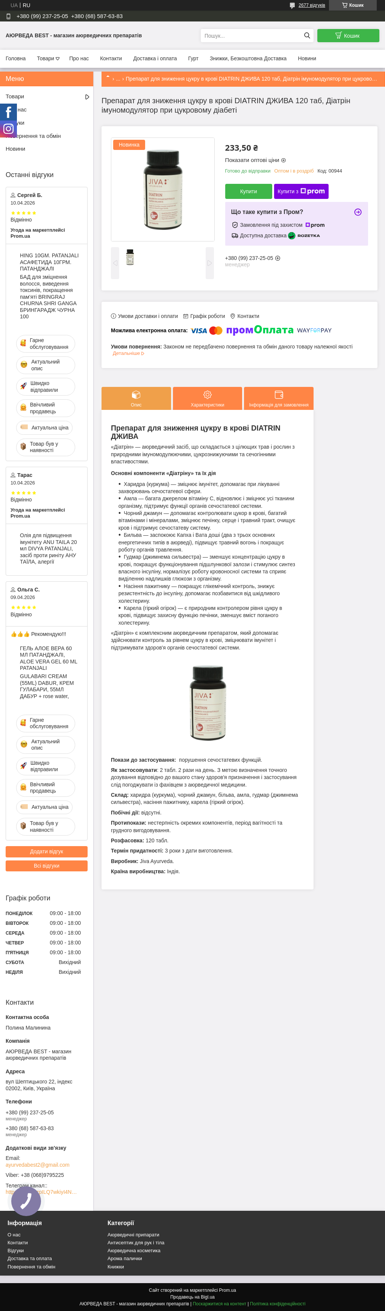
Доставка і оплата (155, 58)
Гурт (193, 58)
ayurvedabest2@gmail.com (38, 1165)
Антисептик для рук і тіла (136, 1242)
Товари (45, 58)
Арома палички (125, 1258)
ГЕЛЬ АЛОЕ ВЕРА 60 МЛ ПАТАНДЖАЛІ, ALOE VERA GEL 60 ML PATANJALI (48, 658)
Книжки (116, 1267)
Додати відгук (46, 851)
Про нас (79, 58)
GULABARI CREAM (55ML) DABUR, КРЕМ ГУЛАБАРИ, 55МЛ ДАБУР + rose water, (47, 686)
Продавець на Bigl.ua (192, 1297)
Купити (248, 191)
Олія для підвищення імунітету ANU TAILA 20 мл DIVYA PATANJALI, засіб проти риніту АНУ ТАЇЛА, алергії (48, 548)
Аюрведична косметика (134, 1250)
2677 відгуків (312, 5)
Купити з (301, 191)
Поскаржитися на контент (219, 1303)
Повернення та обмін (33, 136)
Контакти (111, 58)
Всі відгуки (46, 866)
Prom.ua (227, 1290)
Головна (16, 58)
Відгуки (15, 122)
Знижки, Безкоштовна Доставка (248, 58)
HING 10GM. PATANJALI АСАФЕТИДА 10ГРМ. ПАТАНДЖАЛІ (49, 262)
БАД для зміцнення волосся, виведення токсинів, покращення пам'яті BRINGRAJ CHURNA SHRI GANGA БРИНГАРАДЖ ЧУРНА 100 (48, 296)
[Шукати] (307, 35)
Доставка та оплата (30, 1258)
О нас (14, 1235)
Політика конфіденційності (278, 1303)
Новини (307, 58)
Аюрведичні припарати (133, 1235)
